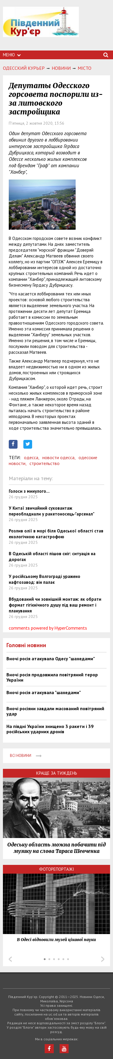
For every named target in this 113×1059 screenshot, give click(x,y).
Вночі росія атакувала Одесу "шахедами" (50, 658)
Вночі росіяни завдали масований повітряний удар (55, 711)
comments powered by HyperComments (48, 628)
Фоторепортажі (56, 869)
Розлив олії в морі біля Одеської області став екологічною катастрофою (56, 533)
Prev (10, 959)
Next (102, 959)
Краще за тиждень (56, 773)
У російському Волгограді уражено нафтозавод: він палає (44, 579)
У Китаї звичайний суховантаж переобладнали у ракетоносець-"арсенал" (51, 511)
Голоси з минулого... (29, 491)
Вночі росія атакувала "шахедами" (43, 692)
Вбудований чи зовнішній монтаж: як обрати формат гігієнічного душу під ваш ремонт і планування (55, 605)
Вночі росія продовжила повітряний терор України (52, 677)
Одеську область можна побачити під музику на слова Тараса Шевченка (56, 848)
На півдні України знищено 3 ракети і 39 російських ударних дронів (49, 728)
